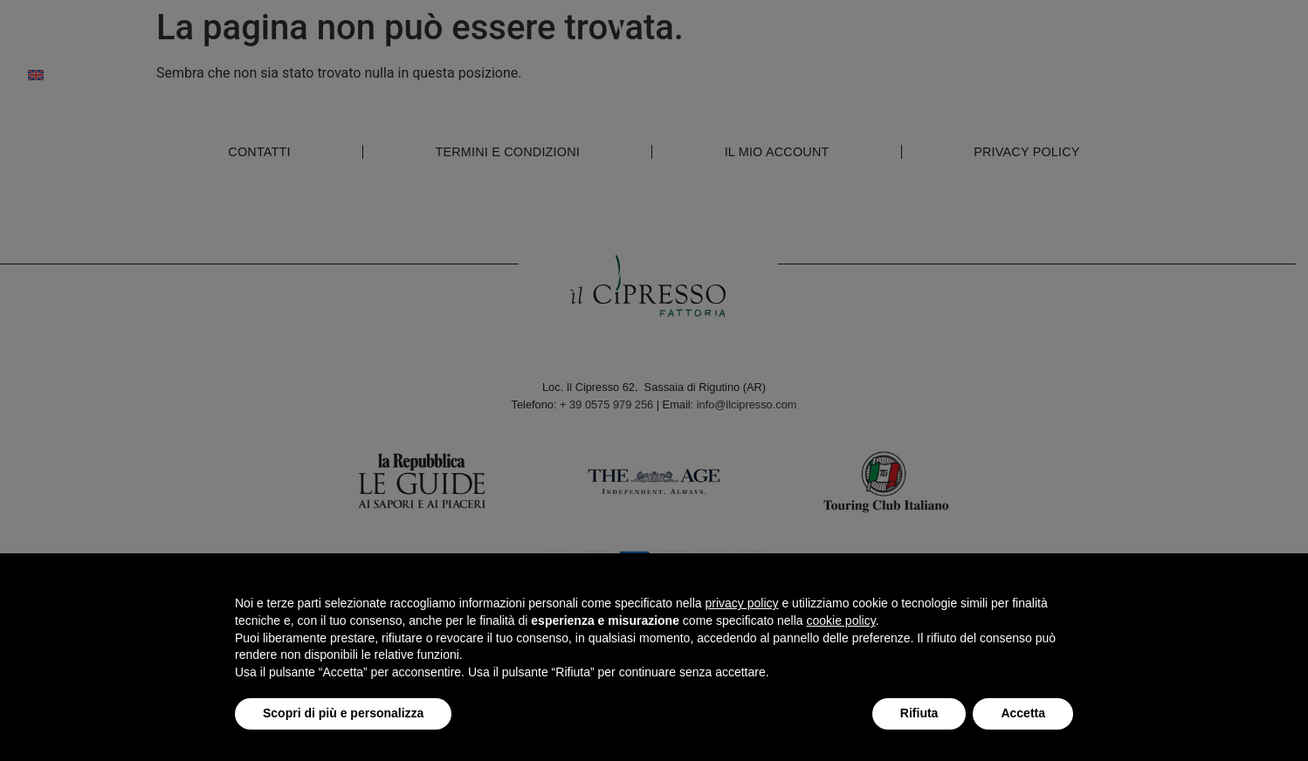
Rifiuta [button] (919, 713)
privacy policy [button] (742, 603)
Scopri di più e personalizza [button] (343, 713)
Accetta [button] (1023, 713)
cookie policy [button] (841, 620)
